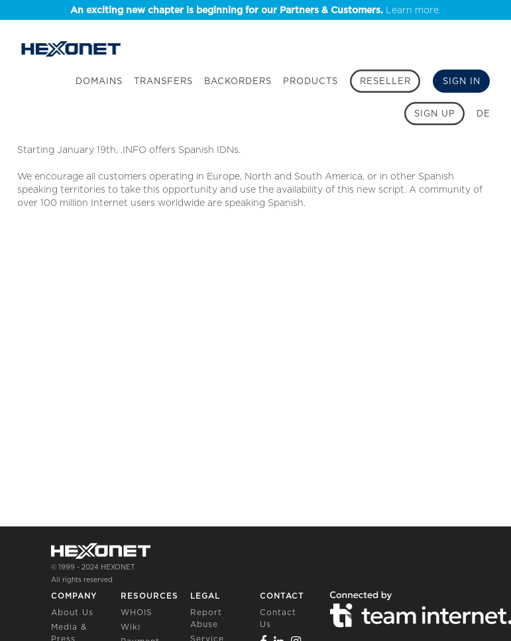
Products (310, 81)
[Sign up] (434, 113)
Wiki (131, 627)
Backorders (238, 81)
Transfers (163, 81)
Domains (99, 81)
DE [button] (483, 114)
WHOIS (136, 612)
